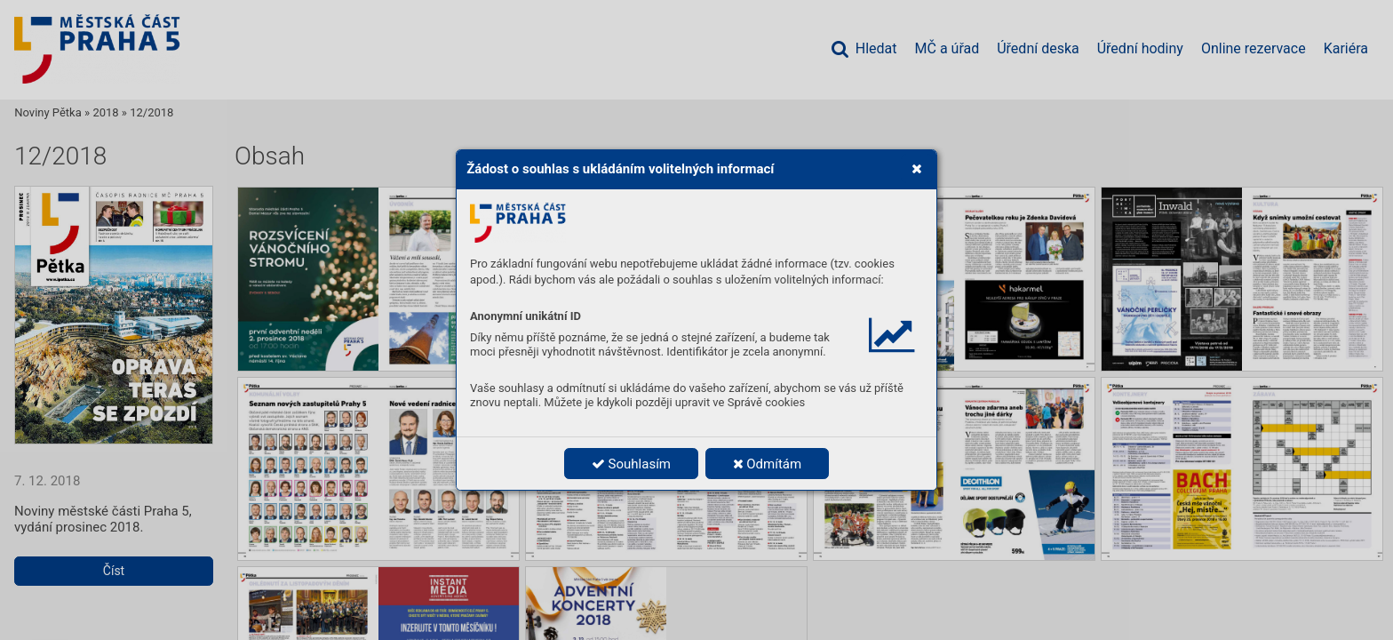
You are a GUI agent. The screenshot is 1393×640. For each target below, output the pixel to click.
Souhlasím (631, 464)
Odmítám (767, 464)
